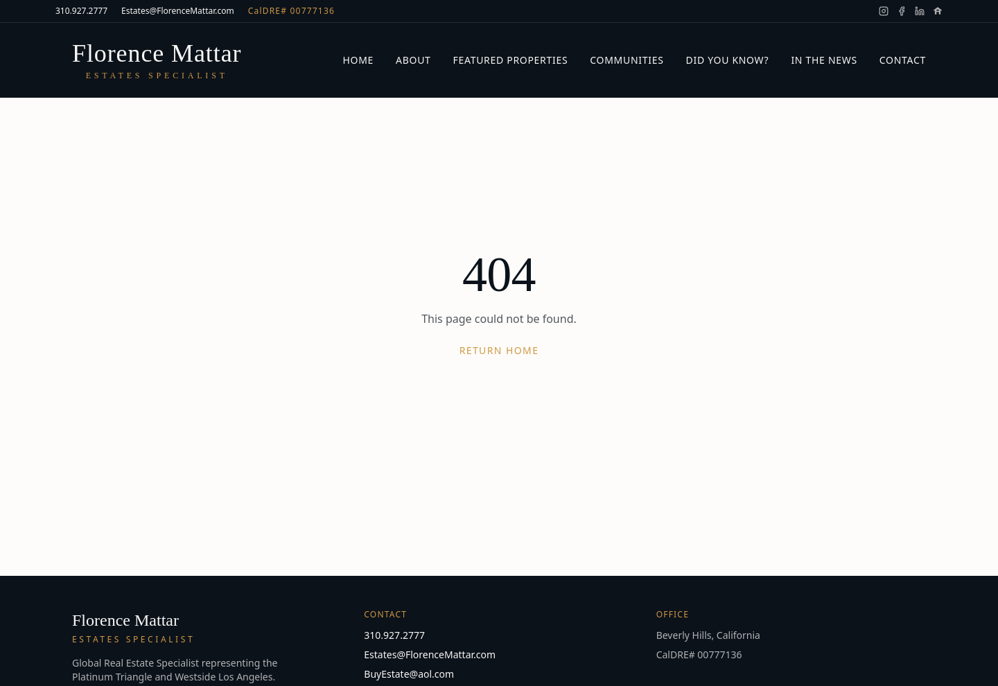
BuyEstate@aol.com (409, 673)
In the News (824, 60)
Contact (902, 60)
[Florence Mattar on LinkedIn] (920, 11)
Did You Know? (727, 60)
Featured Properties (510, 60)
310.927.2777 (81, 11)
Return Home (499, 350)
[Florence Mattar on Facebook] (902, 11)
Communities (626, 60)
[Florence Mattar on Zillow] (938, 11)
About (413, 60)
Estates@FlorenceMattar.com (177, 11)
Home (358, 60)
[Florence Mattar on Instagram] (883, 11)
